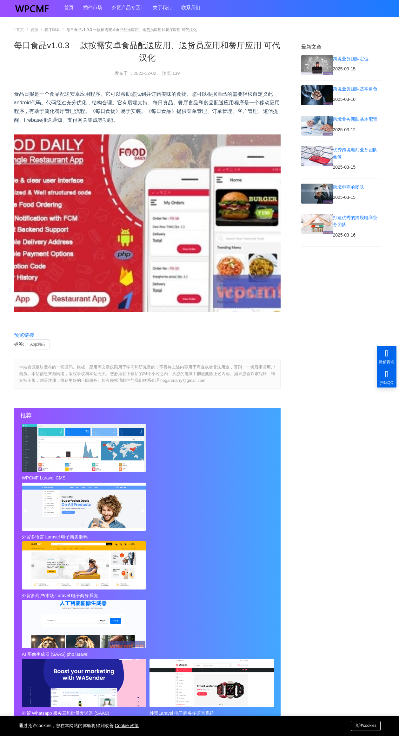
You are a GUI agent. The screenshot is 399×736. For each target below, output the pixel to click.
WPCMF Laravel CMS (44, 477)
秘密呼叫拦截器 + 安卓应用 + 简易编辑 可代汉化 (210, 558)
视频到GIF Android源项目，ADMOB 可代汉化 (65, 643)
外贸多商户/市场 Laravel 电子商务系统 (228, 477)
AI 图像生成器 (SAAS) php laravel (56, 534)
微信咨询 (386, 356)
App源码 (37, 344)
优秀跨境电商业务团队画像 (174, 605)
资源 (34, 30)
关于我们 (162, 10)
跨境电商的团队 (35, 618)
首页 (69, 10)
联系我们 (190, 10)
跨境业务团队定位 (37, 592)
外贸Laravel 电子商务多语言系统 (222, 534)
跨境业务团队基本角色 (169, 592)
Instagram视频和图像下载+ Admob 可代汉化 (191, 643)
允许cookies (364, 725)
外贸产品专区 (127, 10)
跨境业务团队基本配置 (42, 605)
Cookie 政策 (127, 725)
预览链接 (24, 335)
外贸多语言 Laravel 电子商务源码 (139, 477)
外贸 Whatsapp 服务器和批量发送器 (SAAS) (145, 534)
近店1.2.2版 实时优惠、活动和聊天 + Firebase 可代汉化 (87, 558)
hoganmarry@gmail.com (227, 677)
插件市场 (92, 10)
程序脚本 (52, 30)
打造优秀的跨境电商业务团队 (176, 618)
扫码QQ (386, 377)
